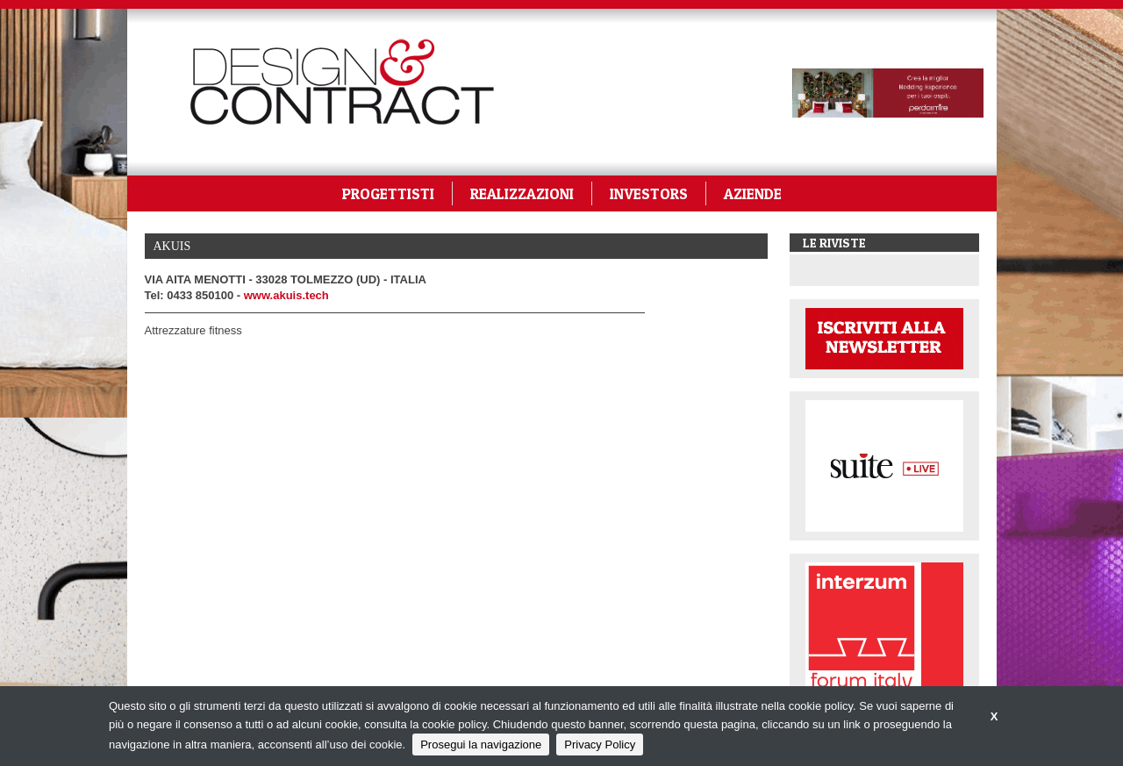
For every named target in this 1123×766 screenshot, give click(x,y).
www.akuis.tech (286, 295)
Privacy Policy (599, 744)
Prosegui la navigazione (480, 744)
